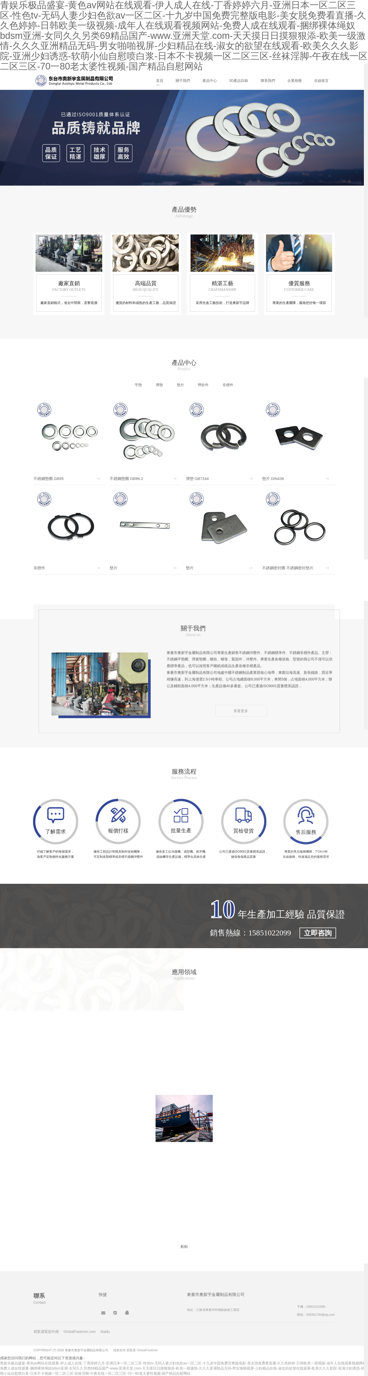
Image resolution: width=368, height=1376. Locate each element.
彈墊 (159, 385)
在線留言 (321, 81)
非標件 (227, 385)
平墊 (138, 385)
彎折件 (203, 385)
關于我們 (183, 81)
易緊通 (131, 1350)
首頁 (159, 81)
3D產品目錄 (238, 81)
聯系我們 (268, 81)
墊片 (180, 385)
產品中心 (209, 81)
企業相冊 (294, 81)
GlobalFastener (147, 1350)
